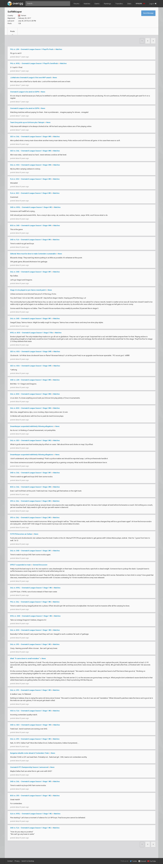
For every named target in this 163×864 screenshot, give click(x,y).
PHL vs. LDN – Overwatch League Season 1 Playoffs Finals (32, 49)
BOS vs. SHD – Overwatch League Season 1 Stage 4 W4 (30, 225)
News (55, 78)
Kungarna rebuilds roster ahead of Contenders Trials (29, 753)
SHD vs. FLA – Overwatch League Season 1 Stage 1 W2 (30, 828)
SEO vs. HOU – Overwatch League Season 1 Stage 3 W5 (30, 351)
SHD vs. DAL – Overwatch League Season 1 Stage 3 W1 (30, 473)
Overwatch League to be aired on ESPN (24, 92)
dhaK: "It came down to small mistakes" (25, 658)
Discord (142, 861)
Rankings (107, 4)
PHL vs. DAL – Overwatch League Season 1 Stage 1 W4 (30, 602)
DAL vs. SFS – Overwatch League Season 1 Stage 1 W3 (30, 644)
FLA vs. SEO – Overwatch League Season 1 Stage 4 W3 (30, 193)
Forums (76, 4)
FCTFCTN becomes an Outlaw (21, 534)
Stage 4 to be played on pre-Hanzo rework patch (28, 290)
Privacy (17, 861)
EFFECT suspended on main (20, 565)
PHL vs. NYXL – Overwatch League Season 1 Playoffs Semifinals (34, 63)
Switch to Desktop (27, 861)
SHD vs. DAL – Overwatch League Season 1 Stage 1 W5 (30, 781)
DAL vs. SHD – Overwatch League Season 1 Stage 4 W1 (30, 272)
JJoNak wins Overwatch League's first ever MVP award (30, 78)
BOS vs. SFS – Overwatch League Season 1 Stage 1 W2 (30, 796)
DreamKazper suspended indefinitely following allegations (31, 426)
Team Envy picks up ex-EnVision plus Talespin (27, 122)
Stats (129, 4)
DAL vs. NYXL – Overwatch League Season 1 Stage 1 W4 (31, 588)
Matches (87, 4)
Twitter (133, 861)
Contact (10, 861)
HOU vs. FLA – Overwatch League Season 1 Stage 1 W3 (30, 711)
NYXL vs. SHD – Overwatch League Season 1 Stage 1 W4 (31, 616)
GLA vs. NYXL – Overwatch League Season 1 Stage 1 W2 (31, 814)
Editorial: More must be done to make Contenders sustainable (33, 254)
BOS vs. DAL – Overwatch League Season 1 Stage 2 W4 (30, 487)
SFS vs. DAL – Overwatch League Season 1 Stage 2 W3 (30, 501)
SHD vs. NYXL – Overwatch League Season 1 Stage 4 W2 (31, 207)
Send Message (148, 13)
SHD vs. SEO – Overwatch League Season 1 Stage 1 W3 (30, 725)
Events (97, 4)
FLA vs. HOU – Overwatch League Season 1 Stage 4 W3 (30, 179)
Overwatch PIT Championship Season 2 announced (29, 767)
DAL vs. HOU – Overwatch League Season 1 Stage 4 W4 (30, 165)
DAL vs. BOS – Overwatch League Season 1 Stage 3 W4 (30, 394)
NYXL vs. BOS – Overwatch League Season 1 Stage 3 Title (31, 333)
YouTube (151, 861)
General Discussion (40, 565)
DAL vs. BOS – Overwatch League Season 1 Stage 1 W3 (30, 630)
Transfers (119, 4)
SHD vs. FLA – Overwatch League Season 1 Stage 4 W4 (30, 240)
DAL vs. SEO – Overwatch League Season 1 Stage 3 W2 (30, 440)
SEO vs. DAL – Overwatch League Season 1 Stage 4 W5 (30, 137)
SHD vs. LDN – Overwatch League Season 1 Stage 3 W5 (30, 380)
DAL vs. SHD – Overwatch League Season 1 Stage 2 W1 (30, 551)
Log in (152, 4)
